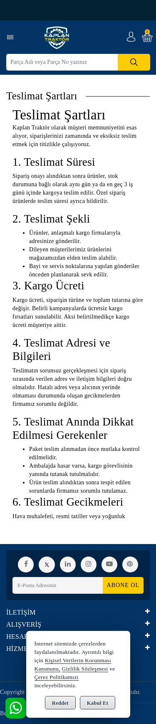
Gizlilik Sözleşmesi (85, 669)
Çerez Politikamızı (57, 677)
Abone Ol (123, 585)
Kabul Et (97, 703)
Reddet (60, 703)
